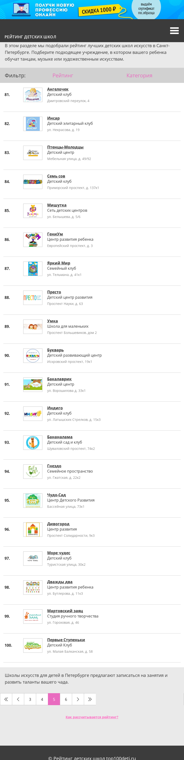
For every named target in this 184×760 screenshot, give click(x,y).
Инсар (53, 118)
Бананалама (60, 437)
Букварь (55, 350)
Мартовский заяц (65, 610)
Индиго (55, 408)
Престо (54, 292)
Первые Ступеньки (66, 639)
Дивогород (58, 523)
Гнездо (54, 466)
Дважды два (60, 581)
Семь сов (56, 176)
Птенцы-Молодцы (65, 147)
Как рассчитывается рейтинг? (92, 717)
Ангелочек (58, 89)
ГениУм (55, 234)
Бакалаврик (59, 379)
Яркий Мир (58, 263)
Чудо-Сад (56, 494)
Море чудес (58, 552)
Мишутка (57, 205)
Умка (52, 321)
